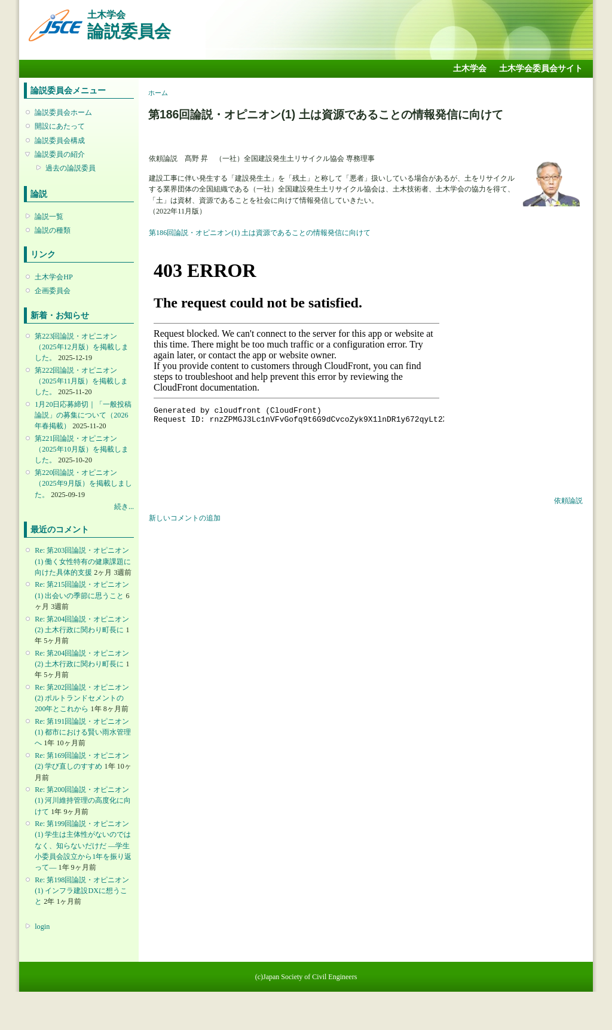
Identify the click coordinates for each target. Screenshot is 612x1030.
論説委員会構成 (60, 140)
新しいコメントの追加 (185, 518)
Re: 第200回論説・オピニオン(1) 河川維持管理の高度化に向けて (83, 800)
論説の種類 (53, 230)
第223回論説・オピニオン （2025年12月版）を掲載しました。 (81, 347)
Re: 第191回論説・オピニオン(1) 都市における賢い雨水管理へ (83, 732)
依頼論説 (568, 500)
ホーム (158, 92)
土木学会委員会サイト (541, 68)
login (42, 926)
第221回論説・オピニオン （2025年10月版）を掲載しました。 (81, 449)
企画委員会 (53, 291)
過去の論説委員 (70, 168)
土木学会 (469, 68)
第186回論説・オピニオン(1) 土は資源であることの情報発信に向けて (260, 232)
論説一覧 (49, 216)
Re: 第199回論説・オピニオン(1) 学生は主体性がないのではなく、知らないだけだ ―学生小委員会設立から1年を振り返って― (83, 845)
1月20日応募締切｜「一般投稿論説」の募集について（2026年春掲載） (83, 415)
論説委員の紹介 (60, 154)
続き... (124, 506)
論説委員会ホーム (63, 112)
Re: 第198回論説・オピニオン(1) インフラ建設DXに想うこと (82, 891)
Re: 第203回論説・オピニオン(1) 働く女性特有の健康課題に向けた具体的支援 (83, 561)
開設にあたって (60, 126)
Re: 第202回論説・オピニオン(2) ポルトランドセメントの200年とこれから (82, 698)
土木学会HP (54, 277)
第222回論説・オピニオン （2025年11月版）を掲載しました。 (81, 381)
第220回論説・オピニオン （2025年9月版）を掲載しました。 (83, 483)
